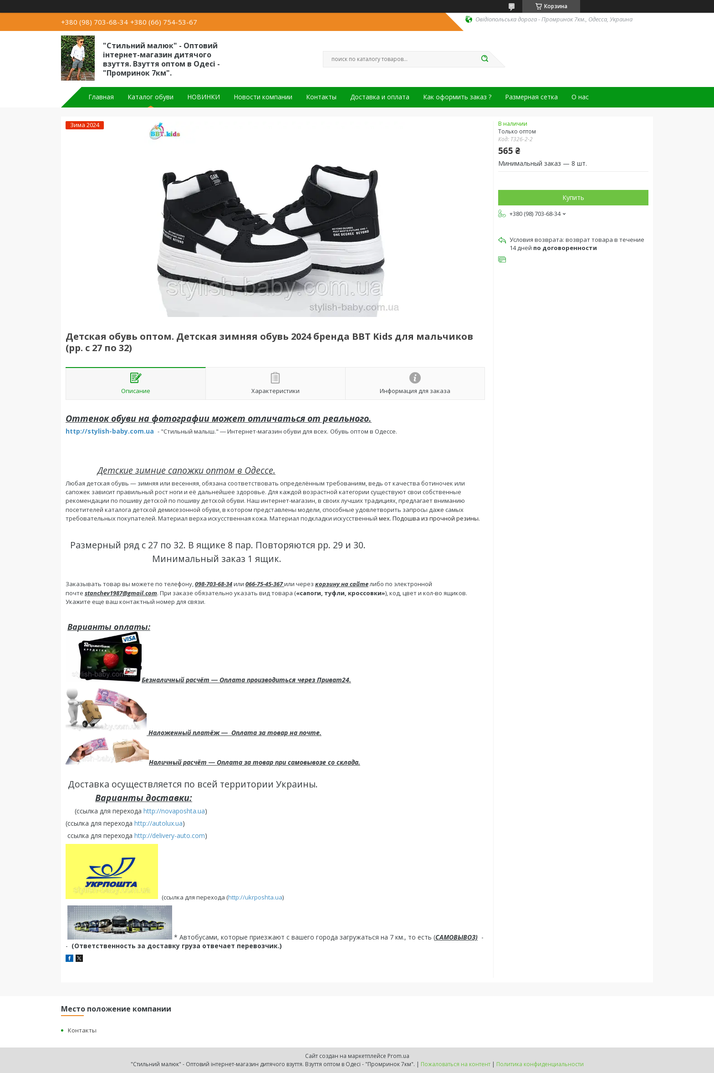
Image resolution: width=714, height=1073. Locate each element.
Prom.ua (398, 1056)
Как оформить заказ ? (457, 97)
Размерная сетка (531, 97)
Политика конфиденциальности (540, 1064)
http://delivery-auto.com (169, 835)
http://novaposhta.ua (174, 811)
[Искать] (484, 59)
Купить (573, 197)
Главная (101, 97)
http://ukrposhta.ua (255, 897)
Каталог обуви (150, 97)
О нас (580, 97)
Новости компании (263, 97)
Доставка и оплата (379, 97)
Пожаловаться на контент (455, 1064)
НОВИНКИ (203, 97)
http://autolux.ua (158, 823)
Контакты (321, 97)
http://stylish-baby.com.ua (110, 431)
